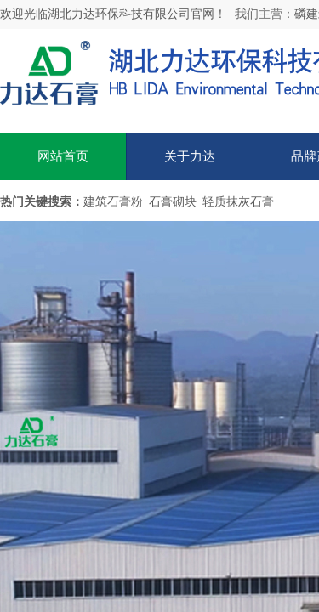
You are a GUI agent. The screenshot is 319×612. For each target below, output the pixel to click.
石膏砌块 (173, 202)
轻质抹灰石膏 (238, 202)
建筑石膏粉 (113, 202)
